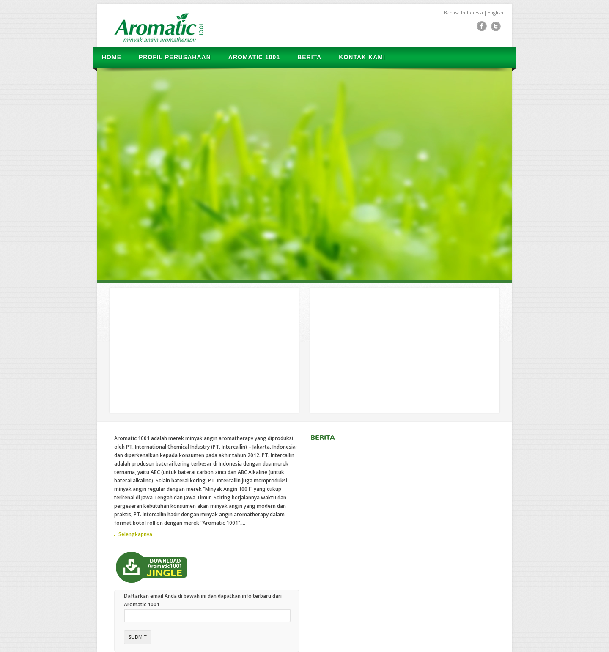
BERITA (309, 57)
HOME (111, 57)
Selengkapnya (135, 534)
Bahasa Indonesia (463, 12)
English (495, 12)
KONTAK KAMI (362, 57)
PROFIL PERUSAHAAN (175, 57)
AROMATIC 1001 (254, 57)
